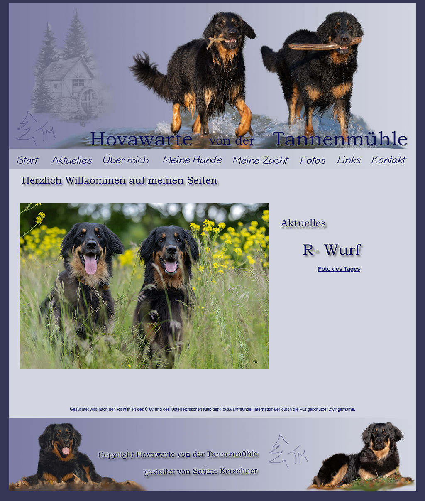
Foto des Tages (339, 268)
